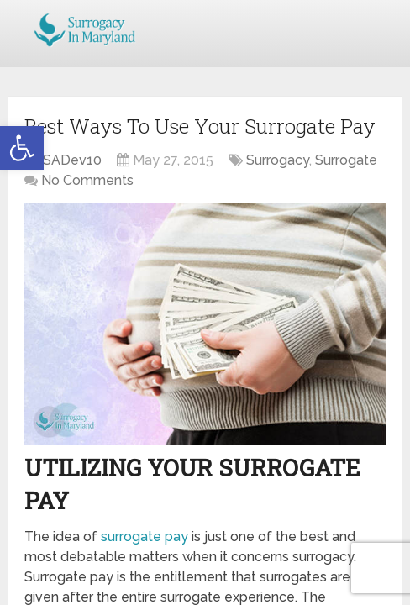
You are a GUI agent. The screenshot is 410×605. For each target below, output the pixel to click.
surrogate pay (144, 536)
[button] (22, 148)
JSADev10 (69, 160)
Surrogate (346, 160)
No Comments (87, 180)
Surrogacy (277, 160)
